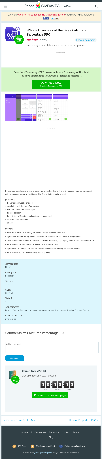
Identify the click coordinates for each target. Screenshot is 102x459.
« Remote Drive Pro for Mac (20, 420)
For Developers (38, 432)
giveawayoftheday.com (43, 453)
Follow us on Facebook (75, 446)
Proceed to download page (50, 395)
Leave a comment (85, 40)
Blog (51, 437)
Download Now (51, 84)
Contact (66, 432)
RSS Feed (22, 446)
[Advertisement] (62, 60)
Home (24, 432)
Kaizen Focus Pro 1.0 (34, 371)
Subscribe (54, 432)
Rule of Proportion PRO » (83, 420)
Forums (77, 432)
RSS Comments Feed (45, 446)
